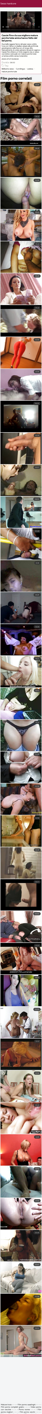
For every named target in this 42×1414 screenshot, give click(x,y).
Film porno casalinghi (27, 1405)
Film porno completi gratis (12, 1407)
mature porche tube (9, 72)
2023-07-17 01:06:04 (10, 59)
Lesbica (30, 69)
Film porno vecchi (28, 1412)
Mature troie (6, 1405)
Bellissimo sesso (8, 69)
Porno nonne (25, 1410)
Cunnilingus (20, 69)
